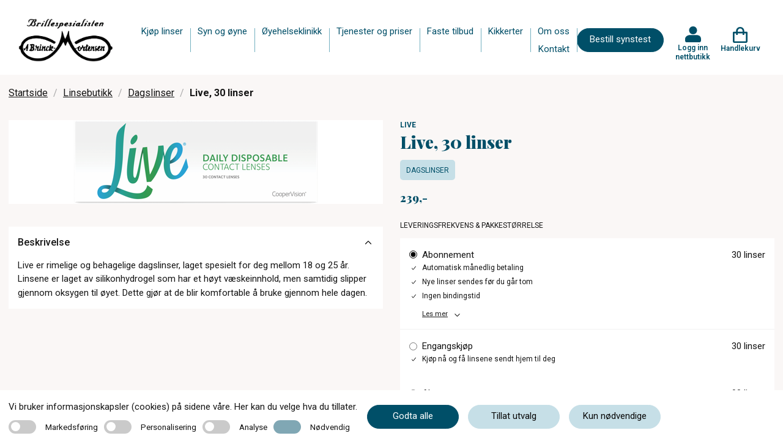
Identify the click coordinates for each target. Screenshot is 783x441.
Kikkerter (505, 31)
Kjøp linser (162, 31)
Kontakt (554, 49)
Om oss (554, 31)
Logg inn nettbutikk (693, 52)
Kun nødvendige (615, 415)
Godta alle (413, 415)
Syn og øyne (222, 31)
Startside (28, 93)
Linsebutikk (88, 93)
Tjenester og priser (374, 31)
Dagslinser (151, 93)
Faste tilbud (450, 31)
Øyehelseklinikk (292, 31)
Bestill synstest (620, 39)
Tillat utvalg (513, 415)
